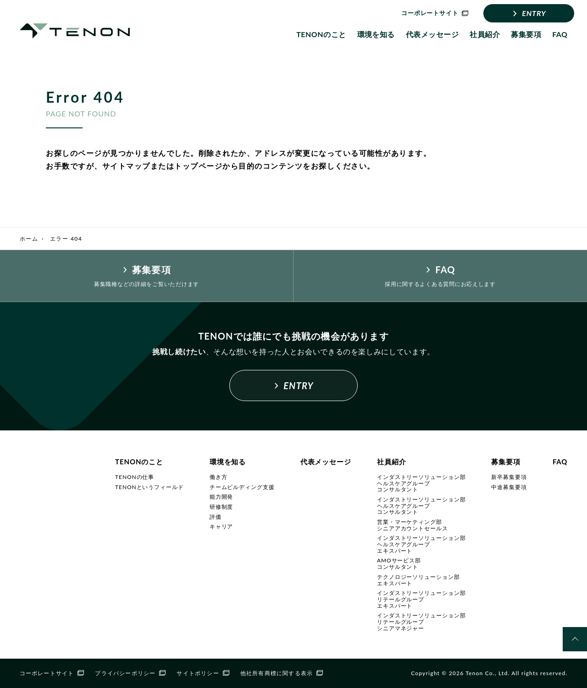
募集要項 (526, 34)
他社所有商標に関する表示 (281, 673)
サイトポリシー (203, 673)
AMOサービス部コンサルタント (399, 563)
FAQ (559, 34)
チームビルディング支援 (242, 487)
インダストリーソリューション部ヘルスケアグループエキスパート (421, 544)
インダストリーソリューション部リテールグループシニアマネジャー (421, 621)
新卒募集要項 (508, 476)
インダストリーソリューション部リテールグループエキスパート (421, 599)
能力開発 (221, 496)
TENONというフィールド (149, 487)
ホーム (29, 238)
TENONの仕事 (134, 476)
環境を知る (376, 34)
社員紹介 (485, 34)
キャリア (221, 526)
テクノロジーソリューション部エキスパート (418, 580)
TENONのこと (321, 34)
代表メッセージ (432, 34)
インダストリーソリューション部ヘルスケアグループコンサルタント (421, 483)
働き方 (218, 476)
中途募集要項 (508, 487)
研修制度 (221, 506)
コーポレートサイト (52, 673)
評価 (216, 516)
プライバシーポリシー (130, 673)
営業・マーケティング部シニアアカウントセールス (412, 525)
